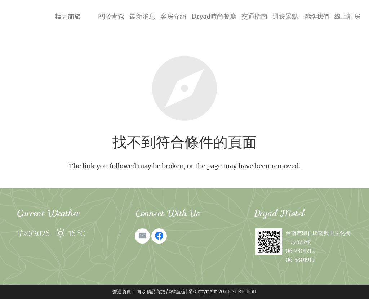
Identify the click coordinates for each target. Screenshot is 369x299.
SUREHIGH (244, 292)
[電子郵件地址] (142, 236)
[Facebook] (158, 236)
